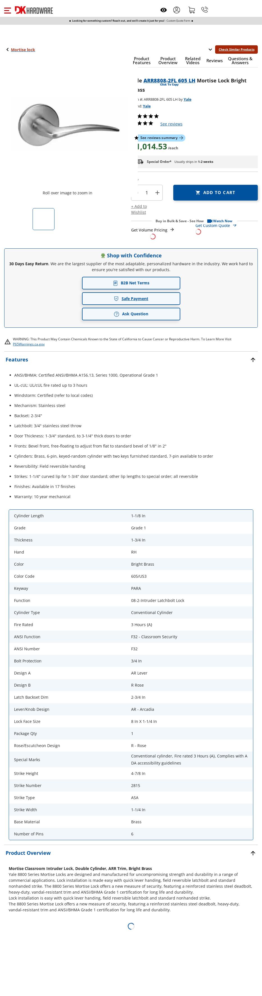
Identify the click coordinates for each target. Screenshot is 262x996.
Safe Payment (131, 298)
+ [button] (157, 192)
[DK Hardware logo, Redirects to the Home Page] (34, 10)
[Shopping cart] (191, 9)
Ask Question (131, 314)
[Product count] (146, 193)
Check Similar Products (236, 49)
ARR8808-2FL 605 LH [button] (169, 80)
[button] (7, 10)
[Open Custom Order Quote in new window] (226, 228)
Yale (188, 99)
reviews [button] (171, 124)
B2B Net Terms (131, 282)
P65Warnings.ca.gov (29, 344)
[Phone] (204, 9)
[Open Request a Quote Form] (153, 233)
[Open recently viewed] (163, 10)
